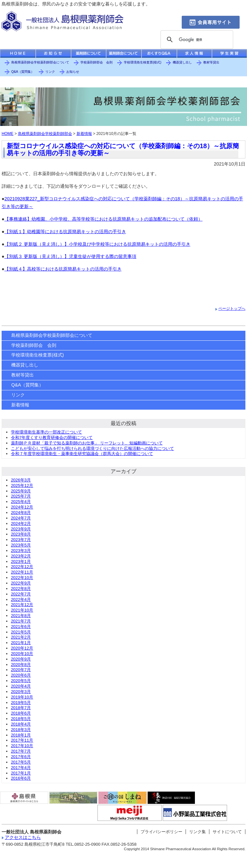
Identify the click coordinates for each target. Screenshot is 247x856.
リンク (50, 71)
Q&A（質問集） (22, 71)
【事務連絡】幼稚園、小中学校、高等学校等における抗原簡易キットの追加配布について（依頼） (104, 219)
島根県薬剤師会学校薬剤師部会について (40, 62)
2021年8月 (21, 615)
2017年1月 (21, 773)
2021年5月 (21, 632)
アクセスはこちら (23, 837)
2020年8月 (21, 664)
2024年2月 (21, 523)
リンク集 (197, 831)
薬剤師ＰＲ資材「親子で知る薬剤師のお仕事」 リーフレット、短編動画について (87, 443)
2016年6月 (21, 778)
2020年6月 (21, 675)
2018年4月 (21, 724)
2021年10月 (22, 610)
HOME (8, 133)
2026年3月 (21, 480)
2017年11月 (22, 740)
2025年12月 (22, 485)
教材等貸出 (211, 62)
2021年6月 (21, 626)
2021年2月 (21, 637)
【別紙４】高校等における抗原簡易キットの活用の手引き (63, 268)
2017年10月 (22, 745)
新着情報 (84, 133)
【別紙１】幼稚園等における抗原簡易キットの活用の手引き (65, 231)
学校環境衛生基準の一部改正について (46, 432)
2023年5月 (21, 545)
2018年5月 (21, 718)
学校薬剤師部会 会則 (96, 62)
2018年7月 (21, 707)
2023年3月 (21, 550)
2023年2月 (21, 556)
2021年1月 (21, 642)
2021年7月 (21, 621)
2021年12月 (22, 604)
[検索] (196, 40)
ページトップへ (231, 308)
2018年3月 (21, 729)
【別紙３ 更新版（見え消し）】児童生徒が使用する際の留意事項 (70, 256)
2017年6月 (21, 756)
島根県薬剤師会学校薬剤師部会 (45, 133)
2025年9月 (21, 491)
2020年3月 (21, 691)
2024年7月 (21, 518)
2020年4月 (21, 686)
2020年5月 (21, 680)
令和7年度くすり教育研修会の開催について (52, 437)
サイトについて (227, 831)
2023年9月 (21, 529)
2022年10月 (22, 577)
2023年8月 (21, 534)
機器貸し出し (182, 62)
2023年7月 (21, 539)
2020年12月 (22, 648)
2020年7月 (21, 669)
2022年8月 (21, 588)
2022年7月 (21, 594)
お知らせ (72, 71)
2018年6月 (21, 713)
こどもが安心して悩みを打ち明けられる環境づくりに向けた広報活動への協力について (92, 448)
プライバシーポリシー (161, 831)
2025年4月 (21, 501)
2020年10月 (22, 653)
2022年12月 (22, 566)
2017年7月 (21, 751)
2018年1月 (21, 735)
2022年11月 (22, 572)
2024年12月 (22, 507)
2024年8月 (21, 512)
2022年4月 (21, 599)
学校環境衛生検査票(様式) (142, 62)
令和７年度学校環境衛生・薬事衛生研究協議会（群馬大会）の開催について (82, 453)
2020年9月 (21, 659)
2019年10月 (22, 697)
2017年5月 (21, 762)
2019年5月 (21, 702)
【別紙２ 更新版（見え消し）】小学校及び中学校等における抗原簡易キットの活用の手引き (97, 244)
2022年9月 (21, 583)
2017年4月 (21, 767)
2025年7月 (21, 496)
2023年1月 (21, 561)
